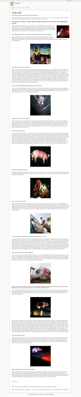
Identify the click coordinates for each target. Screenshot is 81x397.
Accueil (16, 7)
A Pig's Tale (27, 7)
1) (29, 79)
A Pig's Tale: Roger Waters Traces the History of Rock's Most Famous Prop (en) (37, 17)
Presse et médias (21, 7)
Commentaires (16, 381)
